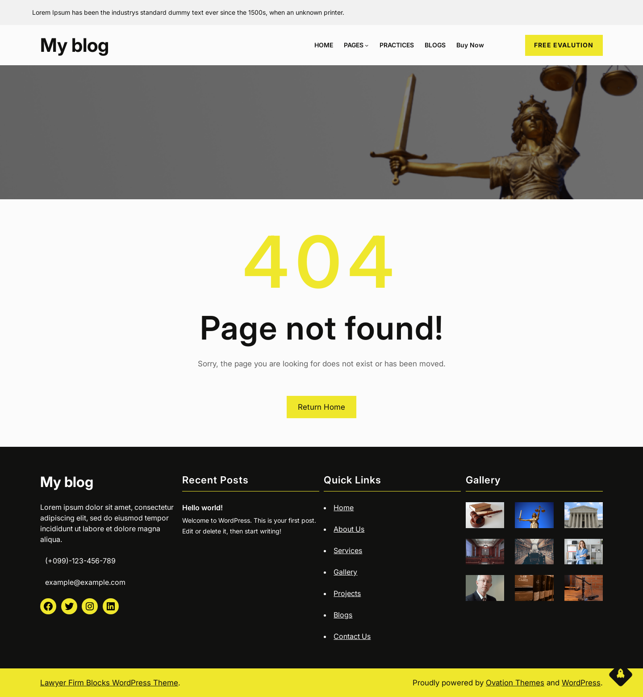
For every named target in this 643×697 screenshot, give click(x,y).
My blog (74, 45)
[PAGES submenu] (366, 45)
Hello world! (202, 507)
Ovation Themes (515, 682)
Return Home (321, 407)
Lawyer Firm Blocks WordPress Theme (109, 682)
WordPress (581, 682)
